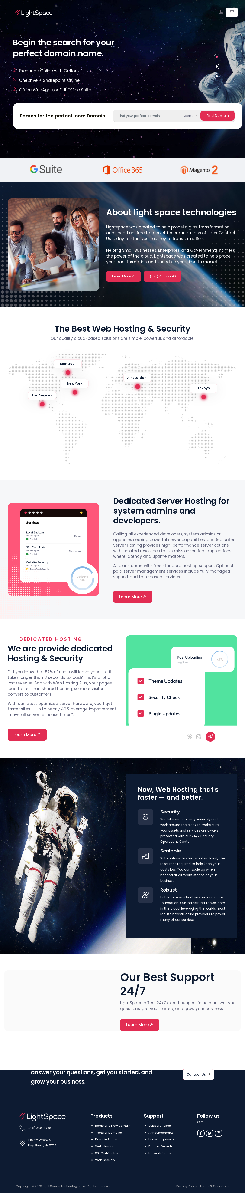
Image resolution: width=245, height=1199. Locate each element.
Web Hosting (104, 1147)
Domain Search (107, 1140)
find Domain (217, 115)
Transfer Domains (108, 1133)
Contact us (198, 1075)
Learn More (123, 276)
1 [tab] (216, 56)
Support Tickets (160, 1126)
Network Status (159, 1154)
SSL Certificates (106, 1154)
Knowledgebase (161, 1140)
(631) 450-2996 (164, 276)
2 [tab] (216, 66)
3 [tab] (216, 76)
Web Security (105, 1161)
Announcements (161, 1133)
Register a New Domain (112, 1126)
